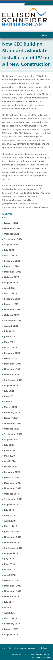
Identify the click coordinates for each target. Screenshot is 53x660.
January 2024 (11, 266)
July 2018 (9, 558)
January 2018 (11, 580)
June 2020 (9, 450)
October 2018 (11, 542)
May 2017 (9, 607)
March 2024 (10, 255)
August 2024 (11, 244)
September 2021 (13, 379)
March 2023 (10, 293)
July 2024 (9, 249)
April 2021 (10, 401)
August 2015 (11, 634)
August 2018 (11, 553)
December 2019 (12, 482)
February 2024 (12, 260)
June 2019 (9, 515)
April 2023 (10, 287)
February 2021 (12, 412)
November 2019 (12, 488)
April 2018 (10, 574)
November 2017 (12, 591)
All (5, 217)
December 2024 (12, 228)
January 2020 (11, 477)
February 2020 (12, 471)
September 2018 (13, 547)
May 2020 (9, 455)
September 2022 (13, 320)
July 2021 (9, 390)
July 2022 (9, 331)
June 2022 (9, 336)
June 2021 (9, 396)
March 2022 (10, 347)
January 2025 (11, 222)
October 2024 (11, 233)
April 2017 (10, 612)
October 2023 (11, 276)
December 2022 (12, 309)
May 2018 (9, 569)
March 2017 (10, 618)
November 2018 (12, 536)
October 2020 (11, 428)
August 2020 (11, 439)
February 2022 (12, 352)
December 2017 (12, 585)
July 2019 (9, 509)
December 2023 (12, 271)
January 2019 (11, 531)
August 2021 (11, 385)
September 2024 (13, 239)
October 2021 (11, 374)
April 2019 (10, 520)
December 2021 (12, 363)
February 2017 (12, 623)
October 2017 (11, 596)
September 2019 (13, 498)
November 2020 (12, 423)
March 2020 (10, 466)
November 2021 (12, 369)
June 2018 (9, 563)
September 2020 (13, 433)
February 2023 (12, 298)
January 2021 (11, 417)
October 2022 (11, 314)
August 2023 (11, 282)
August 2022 (11, 325)
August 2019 (11, 504)
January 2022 (11, 358)
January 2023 (11, 304)
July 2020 (9, 444)
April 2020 (10, 461)
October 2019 (11, 493)
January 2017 (11, 628)
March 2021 (10, 406)
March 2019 (10, 526)
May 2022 (9, 341)
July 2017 (9, 601)
